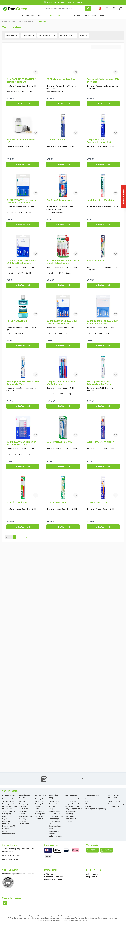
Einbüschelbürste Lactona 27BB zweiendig (103, 80)
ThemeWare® (83, 920)
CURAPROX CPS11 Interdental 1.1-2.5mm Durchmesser (21, 201)
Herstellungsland (47, 35)
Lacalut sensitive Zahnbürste (101, 200)
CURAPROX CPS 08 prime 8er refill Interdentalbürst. (21, 443)
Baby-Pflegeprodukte (73, 809)
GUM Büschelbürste (16, 502)
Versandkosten (58, 916)
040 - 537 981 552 (11, 856)
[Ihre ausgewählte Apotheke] (100, 8)
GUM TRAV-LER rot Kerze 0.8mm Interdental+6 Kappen (62, 261)
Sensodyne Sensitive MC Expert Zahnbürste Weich (22, 382)
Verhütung (69, 814)
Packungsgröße (68, 35)
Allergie (5, 831)
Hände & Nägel (54, 811)
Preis (83, 35)
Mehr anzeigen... (9, 834)
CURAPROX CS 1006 (97, 502)
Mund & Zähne (7, 809)
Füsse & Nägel (54, 814)
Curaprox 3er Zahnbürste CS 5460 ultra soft (60, 382)
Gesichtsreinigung (56, 816)
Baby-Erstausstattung (74, 804)
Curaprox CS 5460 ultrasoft (100, 442)
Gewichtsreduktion (115, 801)
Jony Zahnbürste (95, 260)
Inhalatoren (23, 811)
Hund (87, 804)
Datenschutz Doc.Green (53, 877)
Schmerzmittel (8, 801)
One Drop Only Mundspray (59, 200)
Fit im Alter (69, 821)
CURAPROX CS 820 (56, 139)
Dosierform (28, 35)
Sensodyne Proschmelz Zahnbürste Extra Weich (99, 382)
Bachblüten (39, 819)
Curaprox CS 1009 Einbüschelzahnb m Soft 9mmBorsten (99, 141)
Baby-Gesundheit (72, 806)
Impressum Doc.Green (53, 880)
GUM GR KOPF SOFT (56, 502)
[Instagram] (4, 903)
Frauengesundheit (9, 804)
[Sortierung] (106, 47)
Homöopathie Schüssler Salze (40, 806)
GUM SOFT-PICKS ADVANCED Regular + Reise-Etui (21, 80)
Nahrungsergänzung (116, 804)
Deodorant (53, 804)
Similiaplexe (39, 811)
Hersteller (12, 35)
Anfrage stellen (92, 874)
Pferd (87, 801)
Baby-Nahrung (70, 811)
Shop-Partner (91, 877)
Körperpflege (54, 801)
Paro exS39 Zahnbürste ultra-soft (21, 140)
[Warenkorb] (121, 8)
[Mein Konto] (114, 8)
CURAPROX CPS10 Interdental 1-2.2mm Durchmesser (103, 322)
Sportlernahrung (114, 806)
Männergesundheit (9, 806)
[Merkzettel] (107, 8)
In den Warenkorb (23, 104)
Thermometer (24, 824)
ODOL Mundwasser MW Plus (60, 79)
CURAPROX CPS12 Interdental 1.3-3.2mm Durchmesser (21, 261)
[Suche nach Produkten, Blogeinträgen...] (59, 8)
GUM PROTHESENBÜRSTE (59, 442)
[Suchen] (88, 8)
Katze (87, 799)
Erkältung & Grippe (9, 799)
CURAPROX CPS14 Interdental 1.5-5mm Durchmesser (61, 322)
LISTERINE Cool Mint (16, 321)
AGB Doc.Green (50, 874)
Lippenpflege (54, 819)
